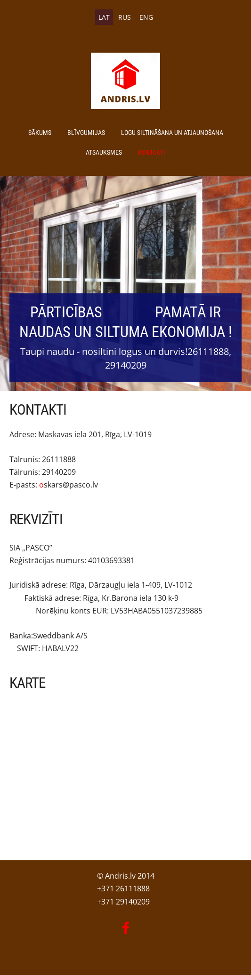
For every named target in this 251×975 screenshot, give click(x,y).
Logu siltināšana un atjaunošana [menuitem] (172, 132)
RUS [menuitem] (124, 17)
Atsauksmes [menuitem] (104, 152)
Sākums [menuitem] (39, 132)
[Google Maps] (125, 763)
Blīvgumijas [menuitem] (86, 132)
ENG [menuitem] (146, 17)
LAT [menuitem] (104, 17)
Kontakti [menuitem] (151, 152)
